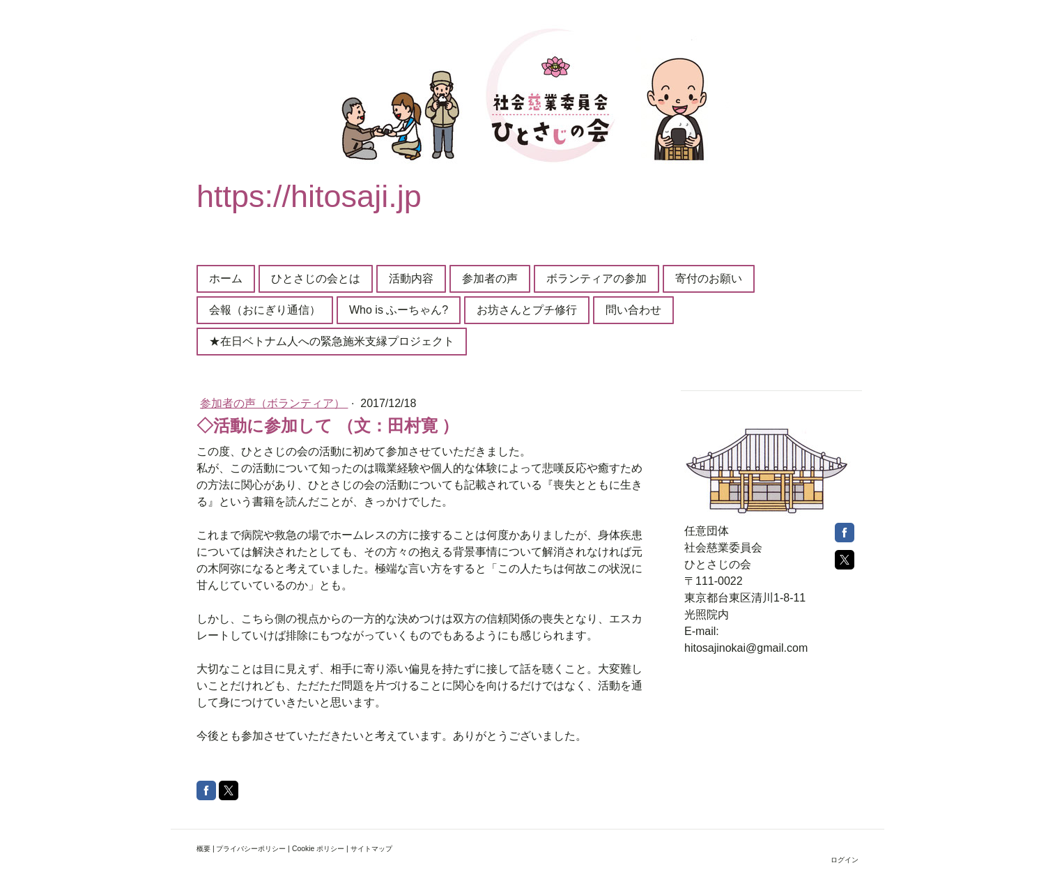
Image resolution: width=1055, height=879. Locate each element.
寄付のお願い (708, 278)
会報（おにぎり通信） (265, 310)
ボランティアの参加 (596, 278)
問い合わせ (633, 310)
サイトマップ (371, 849)
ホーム (225, 278)
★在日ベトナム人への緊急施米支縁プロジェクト (331, 341)
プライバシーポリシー (251, 849)
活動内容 (411, 278)
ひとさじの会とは (315, 278)
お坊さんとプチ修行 (527, 310)
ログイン (844, 860)
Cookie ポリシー (318, 849)
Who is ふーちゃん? (398, 310)
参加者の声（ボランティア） (274, 403)
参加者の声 (490, 278)
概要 (203, 849)
